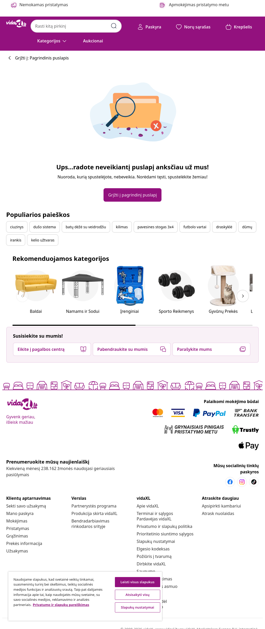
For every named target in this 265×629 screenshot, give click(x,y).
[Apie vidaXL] (148, 506)
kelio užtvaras (42, 240)
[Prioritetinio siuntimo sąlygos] (165, 534)
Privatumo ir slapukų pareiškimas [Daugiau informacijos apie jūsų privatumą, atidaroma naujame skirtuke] (61, 604)
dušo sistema (44, 226)
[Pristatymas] (17, 528)
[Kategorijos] (52, 41)
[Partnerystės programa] (93, 506)
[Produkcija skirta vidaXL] (94, 513)
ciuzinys (17, 226)
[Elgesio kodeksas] (153, 549)
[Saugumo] (146, 571)
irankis (15, 240)
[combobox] (76, 26)
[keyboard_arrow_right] (243, 296)
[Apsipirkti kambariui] (221, 506)
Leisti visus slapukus (137, 582)
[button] (93, 41)
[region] (85, 596)
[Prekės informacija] (24, 543)
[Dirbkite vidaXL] (151, 564)
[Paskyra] (149, 27)
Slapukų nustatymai (156, 541)
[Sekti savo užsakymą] (26, 506)
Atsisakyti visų (138, 594)
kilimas (122, 226)
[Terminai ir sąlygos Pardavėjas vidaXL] (155, 516)
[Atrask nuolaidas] (218, 513)
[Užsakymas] (17, 551)
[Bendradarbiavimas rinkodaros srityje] (90, 523)
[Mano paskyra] (20, 513)
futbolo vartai (195, 226)
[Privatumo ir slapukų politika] (164, 526)
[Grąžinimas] (17, 536)
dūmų (247, 226)
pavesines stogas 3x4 (156, 226)
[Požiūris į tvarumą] (154, 556)
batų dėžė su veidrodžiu (86, 226)
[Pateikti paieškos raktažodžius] (114, 26)
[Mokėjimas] (16, 521)
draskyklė (224, 226)
